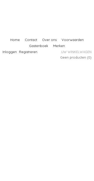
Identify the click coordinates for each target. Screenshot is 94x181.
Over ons (49, 40)
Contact (31, 40)
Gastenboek (38, 46)
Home (15, 40)
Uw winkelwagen (76, 52)
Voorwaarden (73, 40)
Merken (59, 46)
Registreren (28, 52)
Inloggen (10, 52)
